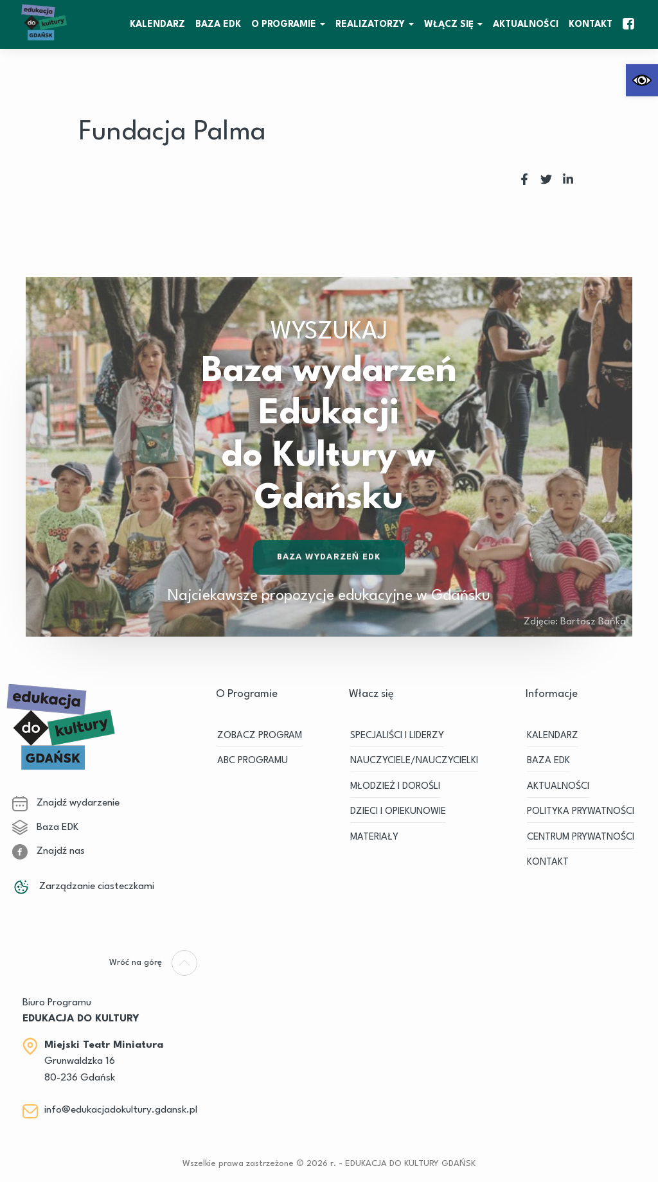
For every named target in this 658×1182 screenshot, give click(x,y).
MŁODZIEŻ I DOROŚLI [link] (395, 786)
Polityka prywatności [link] (580, 811)
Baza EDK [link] (45, 827)
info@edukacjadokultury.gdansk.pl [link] (120, 1110)
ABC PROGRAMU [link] (252, 761)
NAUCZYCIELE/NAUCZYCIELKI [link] (414, 761)
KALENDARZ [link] (157, 24)
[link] (642, 80)
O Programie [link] (283, 24)
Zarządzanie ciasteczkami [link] (83, 886)
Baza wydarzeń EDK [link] (329, 559)
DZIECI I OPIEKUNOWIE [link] (398, 811)
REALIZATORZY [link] (370, 24)
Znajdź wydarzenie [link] (66, 803)
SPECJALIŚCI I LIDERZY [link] (397, 736)
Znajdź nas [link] (48, 851)
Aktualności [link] (525, 24)
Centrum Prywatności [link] (580, 837)
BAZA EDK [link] (218, 24)
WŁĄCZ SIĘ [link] (449, 24)
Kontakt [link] (590, 24)
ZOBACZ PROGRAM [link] (259, 736)
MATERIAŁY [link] (374, 837)
